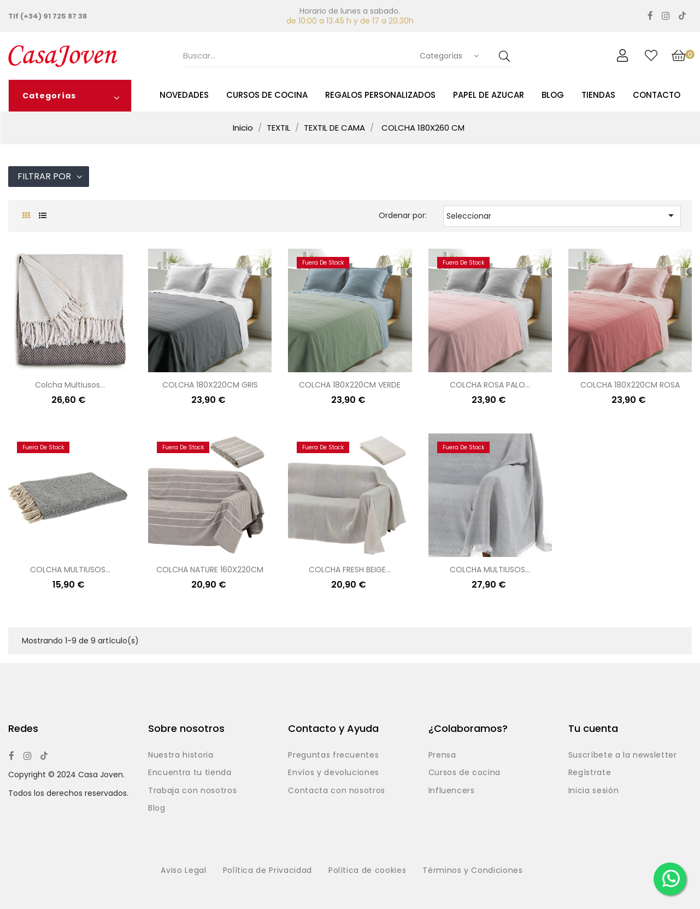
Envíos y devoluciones (333, 773)
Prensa (442, 755)
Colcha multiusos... (70, 384)
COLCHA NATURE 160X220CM (209, 569)
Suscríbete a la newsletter (622, 755)
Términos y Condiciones (472, 871)
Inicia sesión (593, 791)
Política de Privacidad (267, 871)
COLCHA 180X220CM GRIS (210, 384)
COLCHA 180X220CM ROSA (630, 384)
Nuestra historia (180, 755)
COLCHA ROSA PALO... (490, 384)
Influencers (451, 791)
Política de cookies (367, 871)
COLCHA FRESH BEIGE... (350, 569)
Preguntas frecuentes (333, 755)
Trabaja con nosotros (192, 791)
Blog (157, 808)
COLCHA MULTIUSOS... (70, 569)
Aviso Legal (183, 871)
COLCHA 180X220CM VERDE (350, 384)
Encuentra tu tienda (189, 773)
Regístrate (589, 773)
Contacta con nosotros (336, 791)
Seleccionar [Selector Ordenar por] (562, 215)
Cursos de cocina (464, 773)
